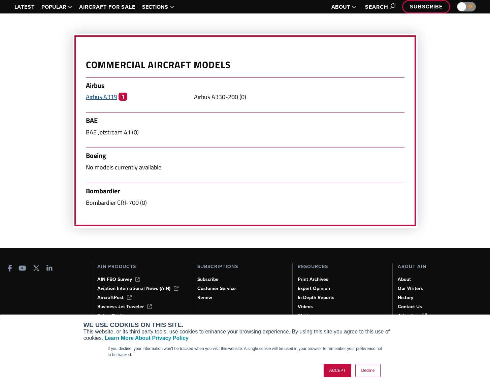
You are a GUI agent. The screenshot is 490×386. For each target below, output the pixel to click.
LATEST (24, 7)
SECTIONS (158, 7)
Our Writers (410, 288)
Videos (305, 307)
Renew (204, 297)
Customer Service (216, 288)
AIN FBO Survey (118, 279)
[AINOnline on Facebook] (10, 269)
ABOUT (343, 7)
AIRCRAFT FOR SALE (107, 7)
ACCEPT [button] (337, 370)
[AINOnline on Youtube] (22, 269)
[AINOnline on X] (36, 269)
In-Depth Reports (316, 297)
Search (379, 6)
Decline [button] (367, 370)
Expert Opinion (314, 288)
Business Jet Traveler (124, 307)
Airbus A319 (101, 97)
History (405, 297)
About (404, 279)
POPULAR (56, 7)
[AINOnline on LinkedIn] (49, 269)
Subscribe (426, 6)
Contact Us (410, 307)
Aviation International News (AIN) (137, 288)
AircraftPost (114, 297)
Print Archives (313, 279)
